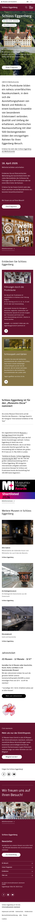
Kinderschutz (29, 911)
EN (31, 2)
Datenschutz (19, 911)
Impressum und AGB (8, 911)
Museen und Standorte (9, 2)
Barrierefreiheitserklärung (10, 915)
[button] (26, 7)
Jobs (20, 915)
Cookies (4, 919)
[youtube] (14, 774)
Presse (25, 915)
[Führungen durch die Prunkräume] (6, 331)
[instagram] (9, 774)
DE (27, 2)
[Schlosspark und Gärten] (6, 382)
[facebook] (4, 774)
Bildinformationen (8, 248)
